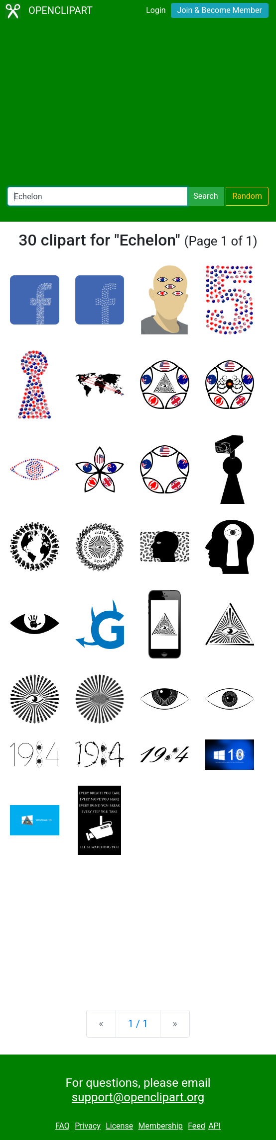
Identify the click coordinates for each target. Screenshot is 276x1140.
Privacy (88, 1126)
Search (205, 196)
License (119, 1126)
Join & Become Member (219, 10)
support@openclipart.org (138, 1097)
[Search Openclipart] (97, 196)
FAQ (62, 1126)
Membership (160, 1126)
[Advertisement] (138, 104)
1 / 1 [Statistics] (138, 1024)
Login (155, 10)
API (214, 1126)
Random (247, 196)
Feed (196, 1126)
